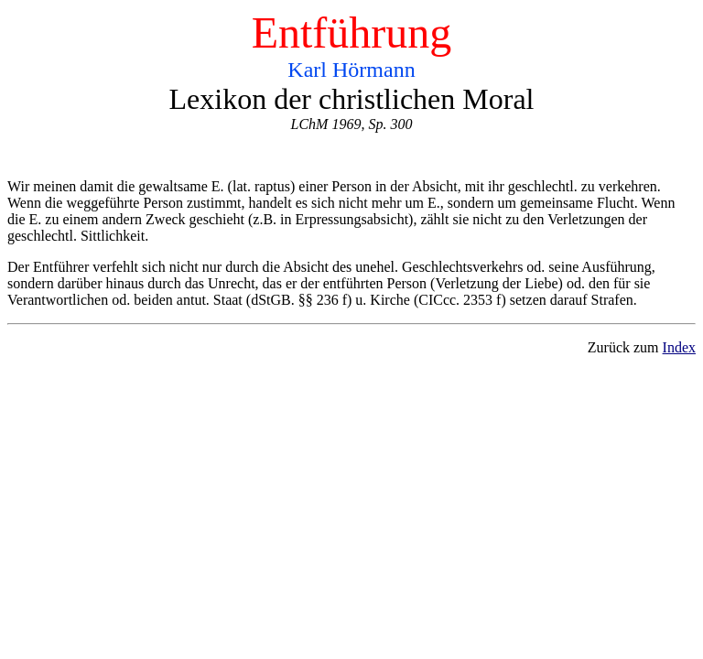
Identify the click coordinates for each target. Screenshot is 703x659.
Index (679, 347)
